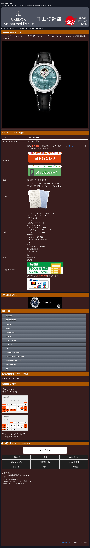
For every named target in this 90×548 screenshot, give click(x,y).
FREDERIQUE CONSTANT (15, 357)
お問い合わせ (74, 457)
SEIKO (8, 328)
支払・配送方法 (16, 462)
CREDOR (9, 316)
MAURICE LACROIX (13, 352)
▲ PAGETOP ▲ (45, 450)
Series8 (8, 336)
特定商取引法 (45, 462)
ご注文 (45, 457)
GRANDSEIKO (11, 320)
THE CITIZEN (10, 332)
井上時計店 (16, 457)
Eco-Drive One (11, 340)
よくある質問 (74, 462)
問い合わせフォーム (76, 146)
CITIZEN (9, 344)
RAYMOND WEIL (11, 365)
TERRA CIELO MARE (13, 361)
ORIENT (8, 348)
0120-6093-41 (12, 379)
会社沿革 (16, 467)
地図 (45, 467)
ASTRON (9, 324)
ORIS (8, 369)
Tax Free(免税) (74, 467)
